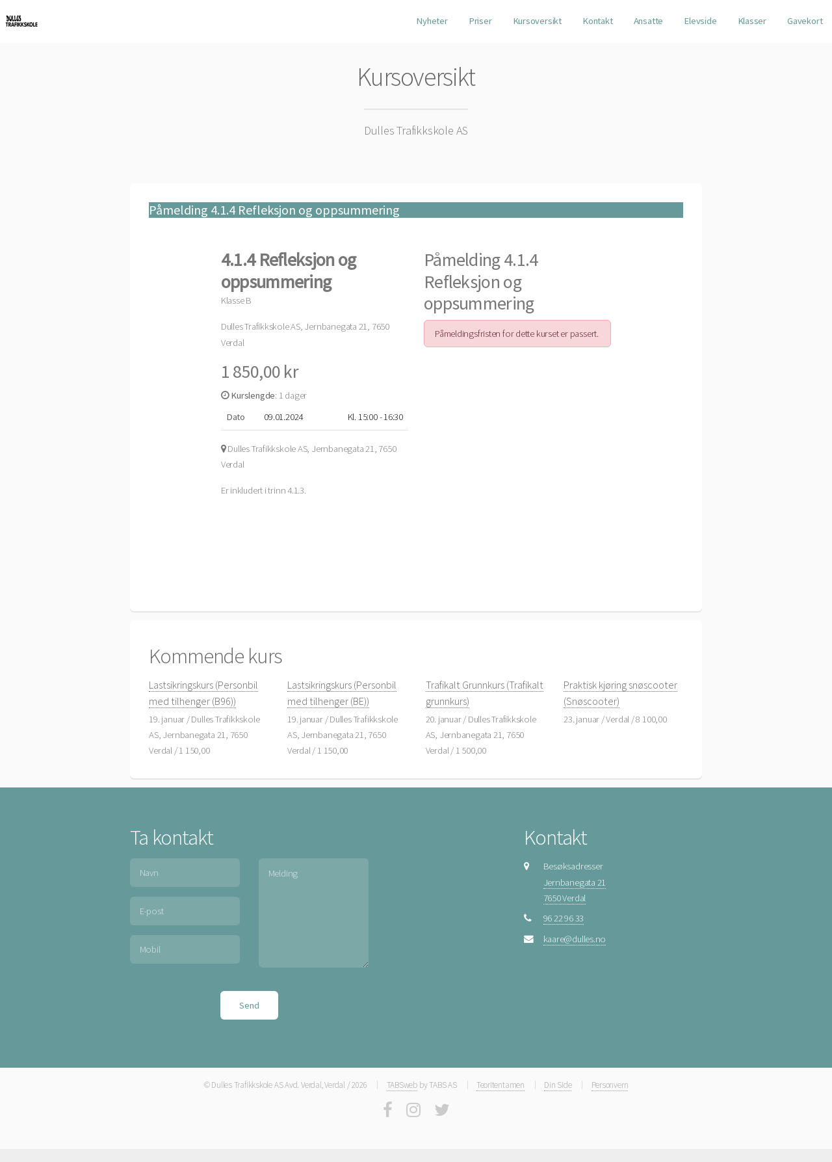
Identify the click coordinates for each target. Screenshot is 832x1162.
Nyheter (431, 21)
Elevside (700, 21)
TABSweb (402, 1084)
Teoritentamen (500, 1084)
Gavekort (804, 21)
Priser (480, 21)
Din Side (557, 1084)
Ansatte (648, 21)
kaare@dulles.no (574, 939)
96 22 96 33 (563, 918)
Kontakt (597, 21)
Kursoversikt (537, 21)
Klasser (752, 21)
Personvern (610, 1084)
